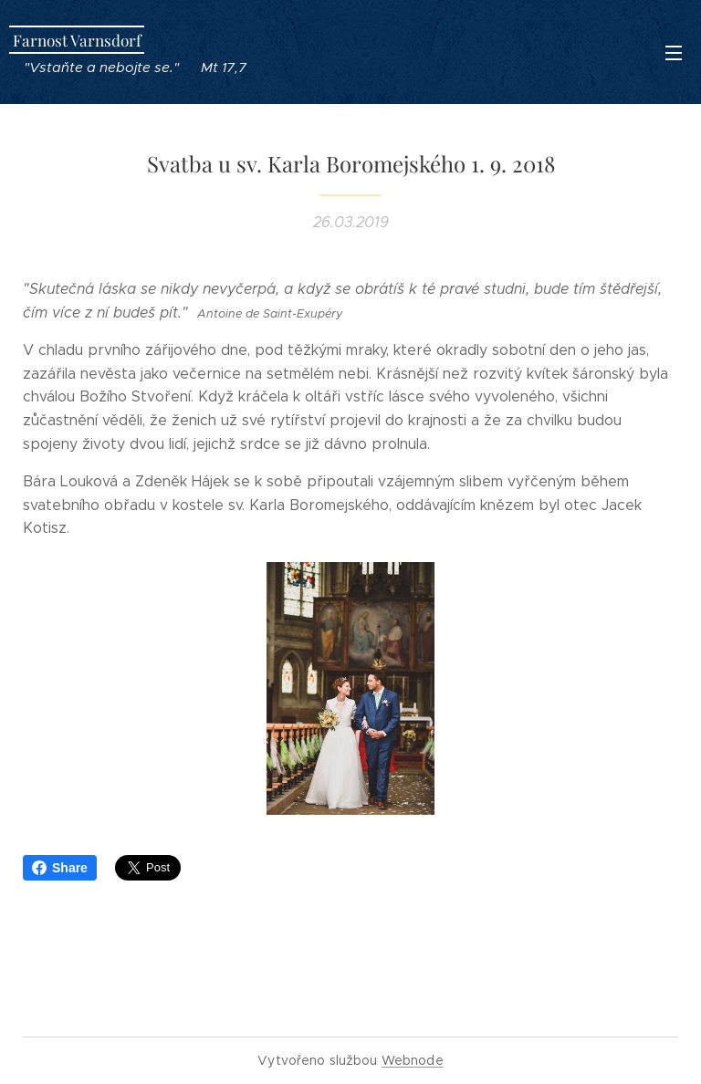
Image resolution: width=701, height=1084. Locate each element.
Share (60, 867)
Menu (673, 53)
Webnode (413, 1060)
